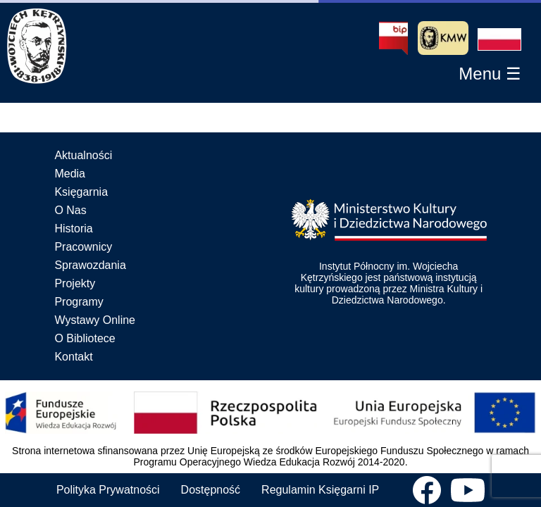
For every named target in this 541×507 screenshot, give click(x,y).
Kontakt (73, 357)
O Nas (70, 210)
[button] (499, 39)
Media (69, 174)
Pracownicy (83, 247)
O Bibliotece (84, 338)
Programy (78, 302)
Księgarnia (81, 192)
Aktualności (83, 155)
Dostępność (211, 490)
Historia (73, 228)
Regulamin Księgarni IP (320, 490)
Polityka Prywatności (108, 490)
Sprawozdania (89, 265)
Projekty (74, 283)
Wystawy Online (94, 320)
